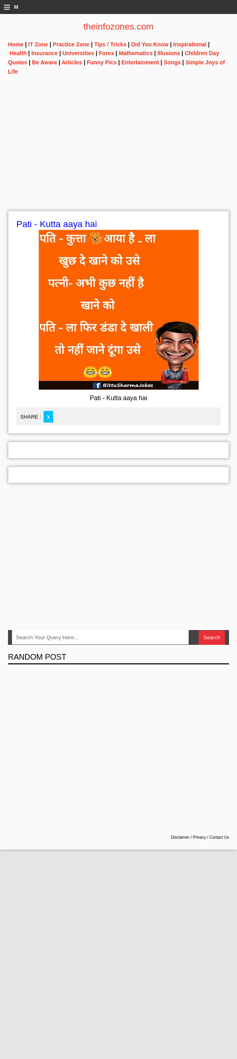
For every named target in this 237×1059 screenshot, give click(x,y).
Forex (106, 53)
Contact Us (219, 837)
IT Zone (38, 44)
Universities (78, 53)
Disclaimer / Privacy (188, 837)
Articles (72, 62)
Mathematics (136, 53)
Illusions (168, 53)
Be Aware (44, 62)
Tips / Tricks (110, 44)
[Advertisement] (118, 155)
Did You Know (150, 44)
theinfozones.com (119, 27)
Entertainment (140, 62)
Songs (172, 62)
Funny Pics (102, 62)
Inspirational (189, 44)
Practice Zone (71, 44)
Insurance (44, 53)
